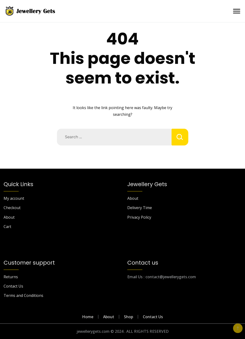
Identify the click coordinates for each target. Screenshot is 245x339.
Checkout (12, 207)
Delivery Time (139, 207)
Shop (128, 316)
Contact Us (13, 286)
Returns (11, 276)
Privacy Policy (139, 217)
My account (14, 198)
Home (87, 316)
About (9, 217)
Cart (7, 226)
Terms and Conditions (23, 295)
